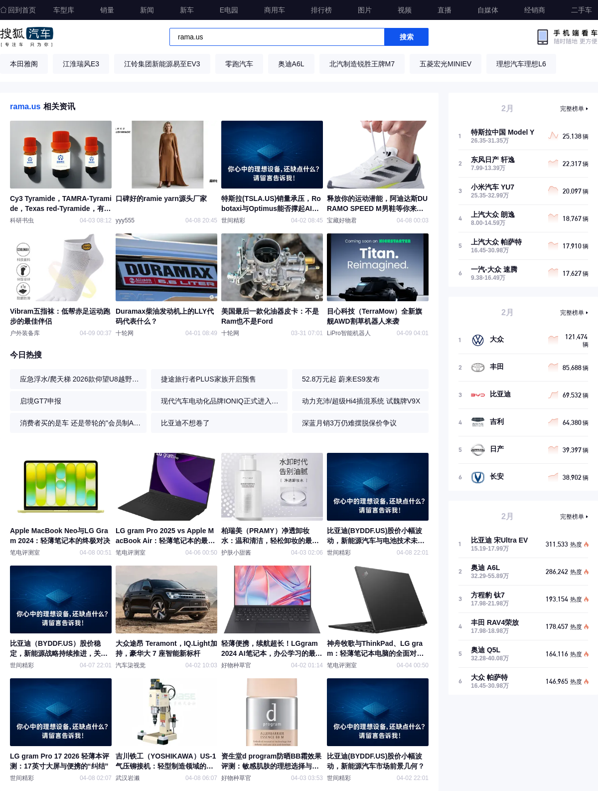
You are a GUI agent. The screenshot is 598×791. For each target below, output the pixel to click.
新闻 (147, 10)
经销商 (534, 10)
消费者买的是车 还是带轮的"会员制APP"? (81, 423)
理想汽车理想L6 (521, 64)
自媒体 (487, 10)
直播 (444, 10)
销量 (107, 10)
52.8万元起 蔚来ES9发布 (341, 379)
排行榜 (321, 10)
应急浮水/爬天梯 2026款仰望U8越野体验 (81, 379)
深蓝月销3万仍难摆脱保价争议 (349, 423)
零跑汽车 (239, 64)
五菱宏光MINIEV (445, 64)
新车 (187, 10)
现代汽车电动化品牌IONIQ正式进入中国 (222, 401)
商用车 (274, 10)
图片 (365, 10)
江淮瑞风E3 (81, 64)
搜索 (407, 37)
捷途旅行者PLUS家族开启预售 (208, 379)
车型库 (63, 10)
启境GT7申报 (40, 401)
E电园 (229, 10)
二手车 (581, 10)
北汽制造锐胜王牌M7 (362, 64)
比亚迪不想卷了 (185, 423)
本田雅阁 (24, 64)
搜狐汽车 (26, 37)
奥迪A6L (291, 64)
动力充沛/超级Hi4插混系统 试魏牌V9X (361, 401)
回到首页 (18, 10)
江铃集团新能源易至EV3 (162, 64)
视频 (405, 10)
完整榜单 (572, 109)
